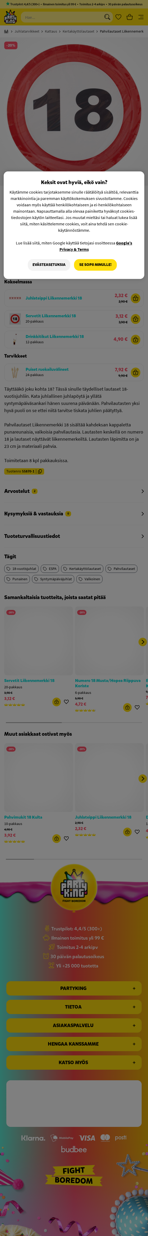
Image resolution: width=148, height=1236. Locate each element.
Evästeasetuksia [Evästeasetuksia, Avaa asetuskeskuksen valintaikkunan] (49, 264)
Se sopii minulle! (95, 264)
